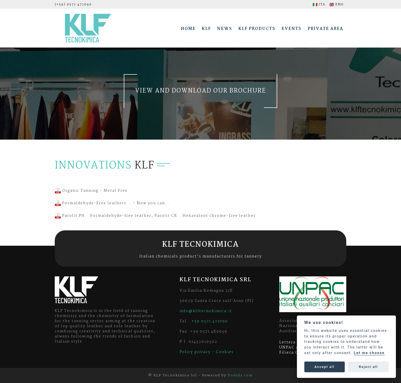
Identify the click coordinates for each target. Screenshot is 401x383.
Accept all (325, 367)
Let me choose (369, 353)
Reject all (368, 367)
